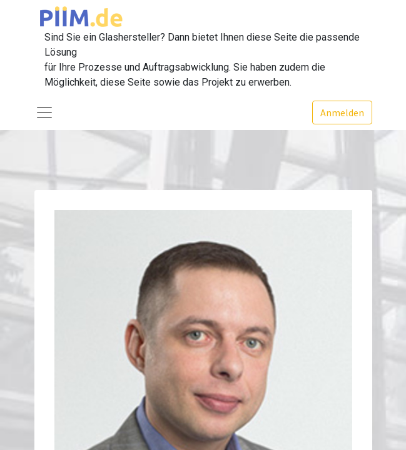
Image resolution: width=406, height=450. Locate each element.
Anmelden (342, 112)
